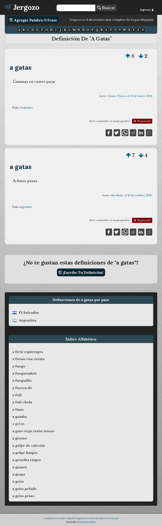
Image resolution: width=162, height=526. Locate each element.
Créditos (69, 518)
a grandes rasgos (26, 460)
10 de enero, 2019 (141, 96)
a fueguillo (22, 381)
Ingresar (147, 9)
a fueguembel (24, 373)
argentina (25, 207)
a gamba (19, 417)
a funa (18, 410)
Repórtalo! (142, 121)
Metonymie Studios (86, 522)
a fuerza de (22, 388)
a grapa (18, 474)
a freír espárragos (27, 352)
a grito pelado (24, 489)
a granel (19, 467)
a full (17, 395)
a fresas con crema (28, 359)
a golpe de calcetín (28, 446)
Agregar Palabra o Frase (33, 20)
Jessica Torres (117, 96)
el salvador (26, 107)
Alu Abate (117, 195)
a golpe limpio (25, 453)
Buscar (106, 7)
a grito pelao (23, 496)
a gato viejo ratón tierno (33, 431)
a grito (18, 481)
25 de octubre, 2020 (139, 195)
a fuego (18, 366)
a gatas (20, 67)
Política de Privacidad (108, 518)
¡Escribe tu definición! (81, 272)
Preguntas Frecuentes (85, 518)
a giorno (19, 438)
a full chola (22, 402)
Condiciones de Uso (53, 518)
